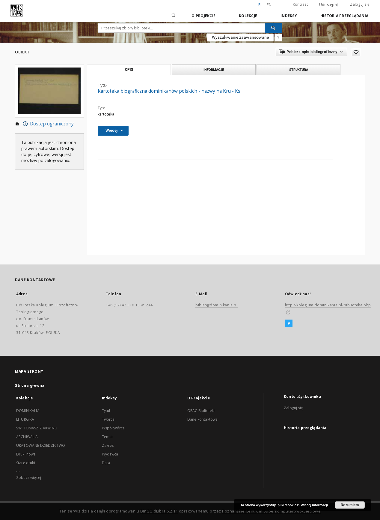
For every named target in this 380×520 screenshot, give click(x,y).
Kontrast (300, 4)
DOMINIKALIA (28, 410)
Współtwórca (113, 428)
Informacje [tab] (213, 70)
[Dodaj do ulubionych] (356, 52)
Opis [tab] (129, 70)
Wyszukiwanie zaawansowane (240, 37)
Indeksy (289, 15)
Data (106, 462)
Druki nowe (26, 454)
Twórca (108, 419)
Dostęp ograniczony (44, 124)
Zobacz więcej (28, 477)
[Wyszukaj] (273, 28)
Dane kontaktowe (202, 419)
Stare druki (25, 462)
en (269, 5)
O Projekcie (203, 15)
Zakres (108, 445)
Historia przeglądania (344, 15)
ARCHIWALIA (27, 436)
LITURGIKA (25, 419)
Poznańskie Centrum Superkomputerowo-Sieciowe (271, 511)
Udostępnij (329, 4)
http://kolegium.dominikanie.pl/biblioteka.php (328, 305)
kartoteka (106, 114)
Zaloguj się (360, 4)
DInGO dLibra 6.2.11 (159, 511)
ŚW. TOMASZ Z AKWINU (36, 428)
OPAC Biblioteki (201, 410)
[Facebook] (288, 323)
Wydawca (110, 454)
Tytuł (106, 410)
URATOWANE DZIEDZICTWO (40, 445)
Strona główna (30, 385)
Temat (107, 436)
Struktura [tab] (298, 70)
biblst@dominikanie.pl (216, 305)
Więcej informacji (314, 505)
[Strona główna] (173, 15)
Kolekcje (248, 15)
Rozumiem (350, 505)
